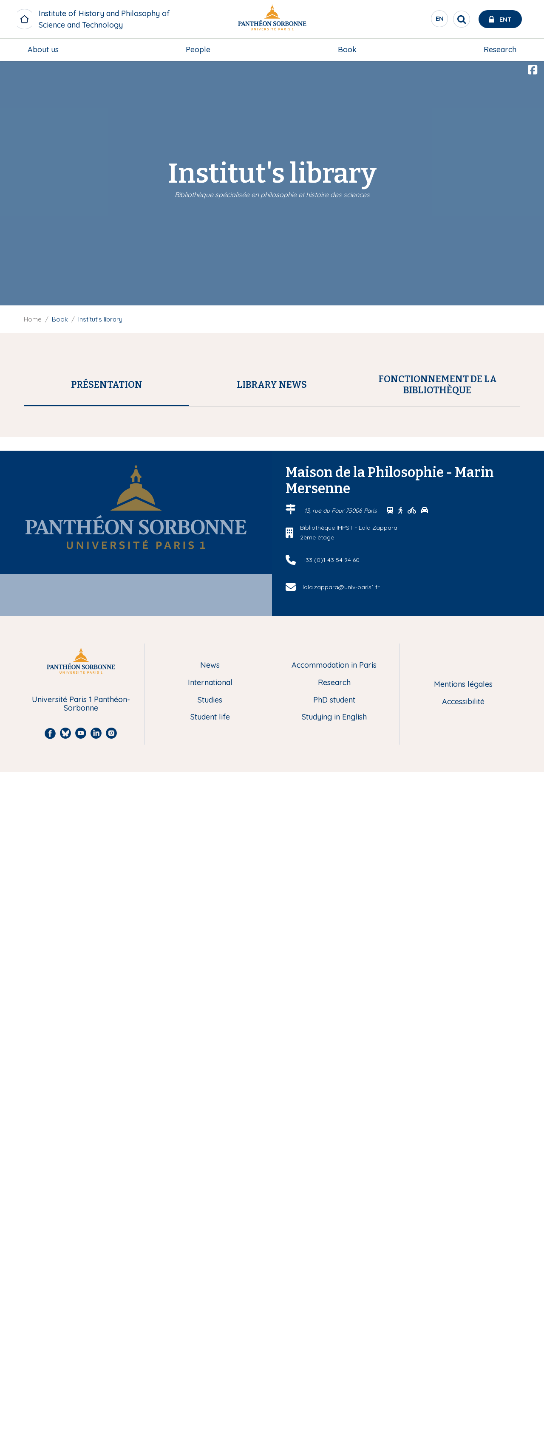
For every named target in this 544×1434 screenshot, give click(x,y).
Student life (210, 1379)
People (198, 49)
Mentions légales (463, 1346)
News (210, 1327)
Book (347, 49)
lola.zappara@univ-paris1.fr (139, 810)
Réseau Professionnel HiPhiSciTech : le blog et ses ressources (144, 1036)
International (210, 1344)
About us (43, 49)
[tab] (106, 385)
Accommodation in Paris (334, 1327)
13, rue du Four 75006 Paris (341, 1172)
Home (33, 319)
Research (500, 49)
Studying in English (334, 1379)
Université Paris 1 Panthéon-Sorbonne (81, 1366)
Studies (210, 1362)
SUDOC (223, 529)
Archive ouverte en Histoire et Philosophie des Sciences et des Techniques (164, 1047)
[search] (461, 19)
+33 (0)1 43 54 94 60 (331, 1221)
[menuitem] (43, 49)
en (440, 20)
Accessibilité (463, 1363)
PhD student (334, 1362)
